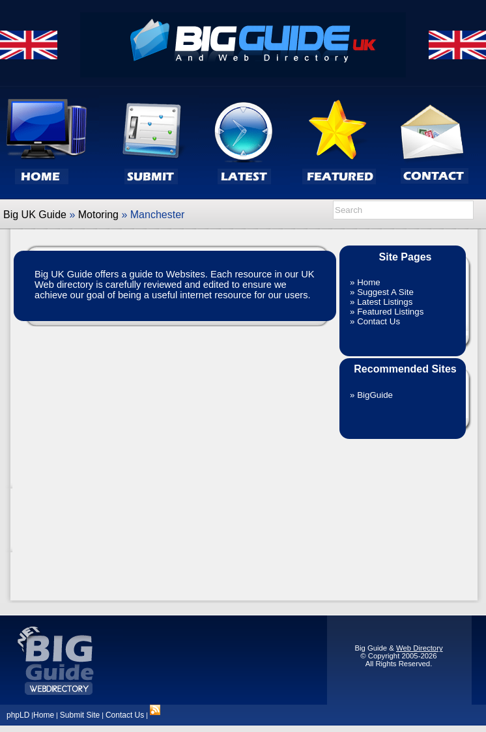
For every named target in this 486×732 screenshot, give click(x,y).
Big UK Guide (34, 214)
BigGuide (375, 395)
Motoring (98, 214)
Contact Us (378, 321)
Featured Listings (390, 312)
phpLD (18, 715)
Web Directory (419, 648)
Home (368, 282)
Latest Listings (384, 302)
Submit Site (80, 715)
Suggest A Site (385, 292)
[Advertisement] (405, 513)
